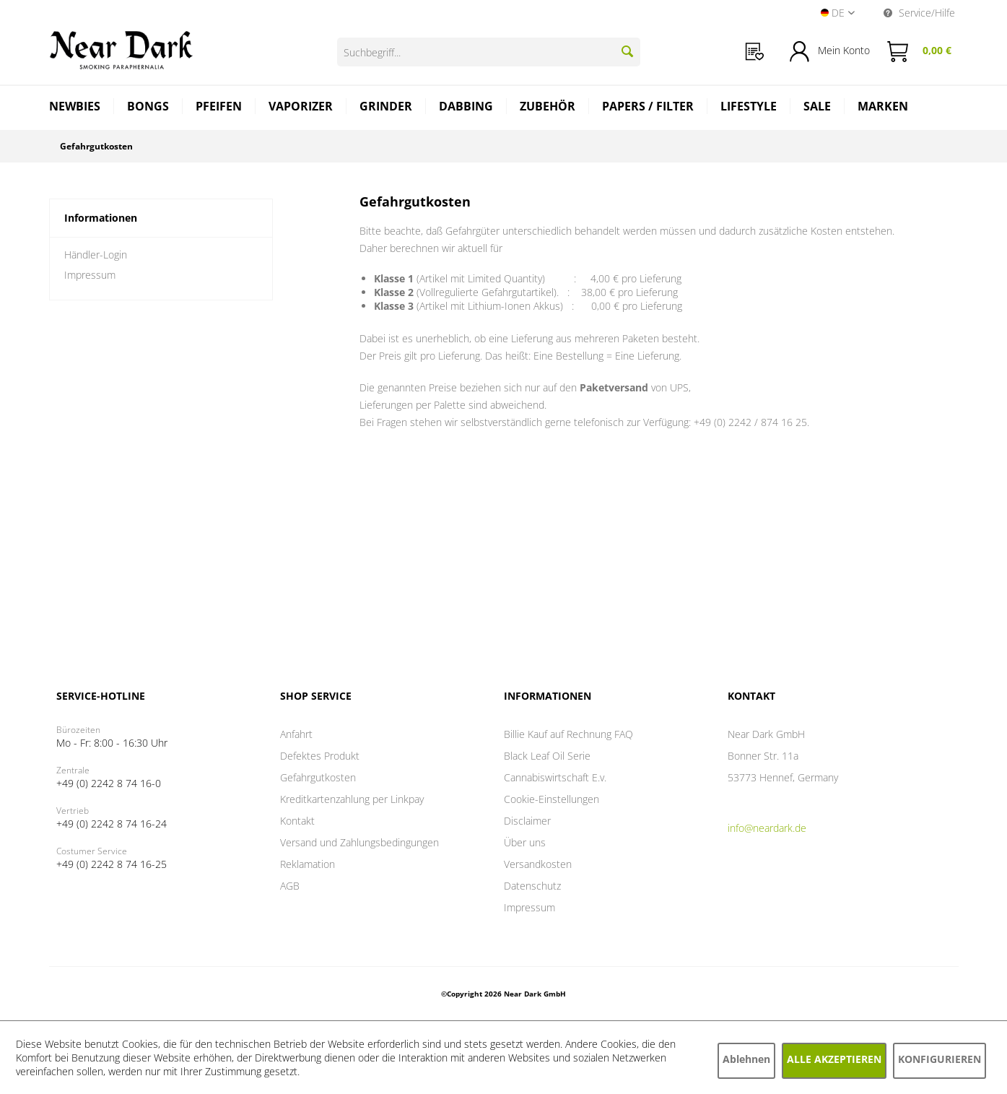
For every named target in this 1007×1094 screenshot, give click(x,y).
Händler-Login (95, 254)
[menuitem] (754, 51)
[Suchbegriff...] (488, 52)
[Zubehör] (548, 108)
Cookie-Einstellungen (551, 799)
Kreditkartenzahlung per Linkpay (352, 799)
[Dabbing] (466, 108)
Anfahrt (296, 734)
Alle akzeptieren (834, 1059)
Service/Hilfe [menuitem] (919, 12)
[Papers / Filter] (648, 108)
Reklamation (307, 864)
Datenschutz (532, 886)
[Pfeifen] (219, 108)
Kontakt (297, 821)
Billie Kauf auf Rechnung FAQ (568, 734)
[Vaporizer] (301, 108)
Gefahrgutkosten (318, 777)
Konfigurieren (939, 1059)
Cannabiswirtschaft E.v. (555, 777)
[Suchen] (627, 51)
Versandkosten (538, 864)
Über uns (525, 842)
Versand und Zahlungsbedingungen (359, 842)
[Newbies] (75, 108)
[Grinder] (386, 108)
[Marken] (883, 108)
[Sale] (817, 108)
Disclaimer (527, 821)
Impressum (89, 275)
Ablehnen (746, 1059)
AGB (290, 886)
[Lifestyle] (748, 108)
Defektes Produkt (319, 756)
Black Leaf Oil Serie (547, 756)
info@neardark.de (767, 828)
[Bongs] (148, 108)
